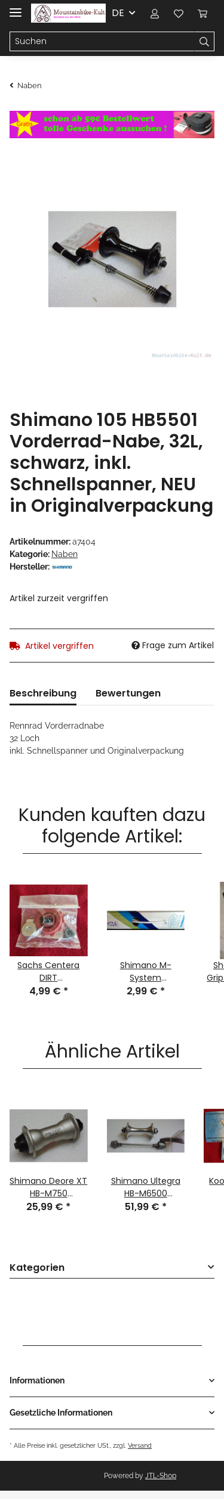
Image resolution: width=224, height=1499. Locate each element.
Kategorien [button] (37, 1268)
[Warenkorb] (202, 13)
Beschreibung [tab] (43, 693)
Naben (64, 554)
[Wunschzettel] (179, 13)
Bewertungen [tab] (128, 693)
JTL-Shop (160, 1476)
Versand (140, 1445)
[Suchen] (102, 42)
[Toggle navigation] (16, 7)
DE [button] (118, 13)
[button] (155, 13)
